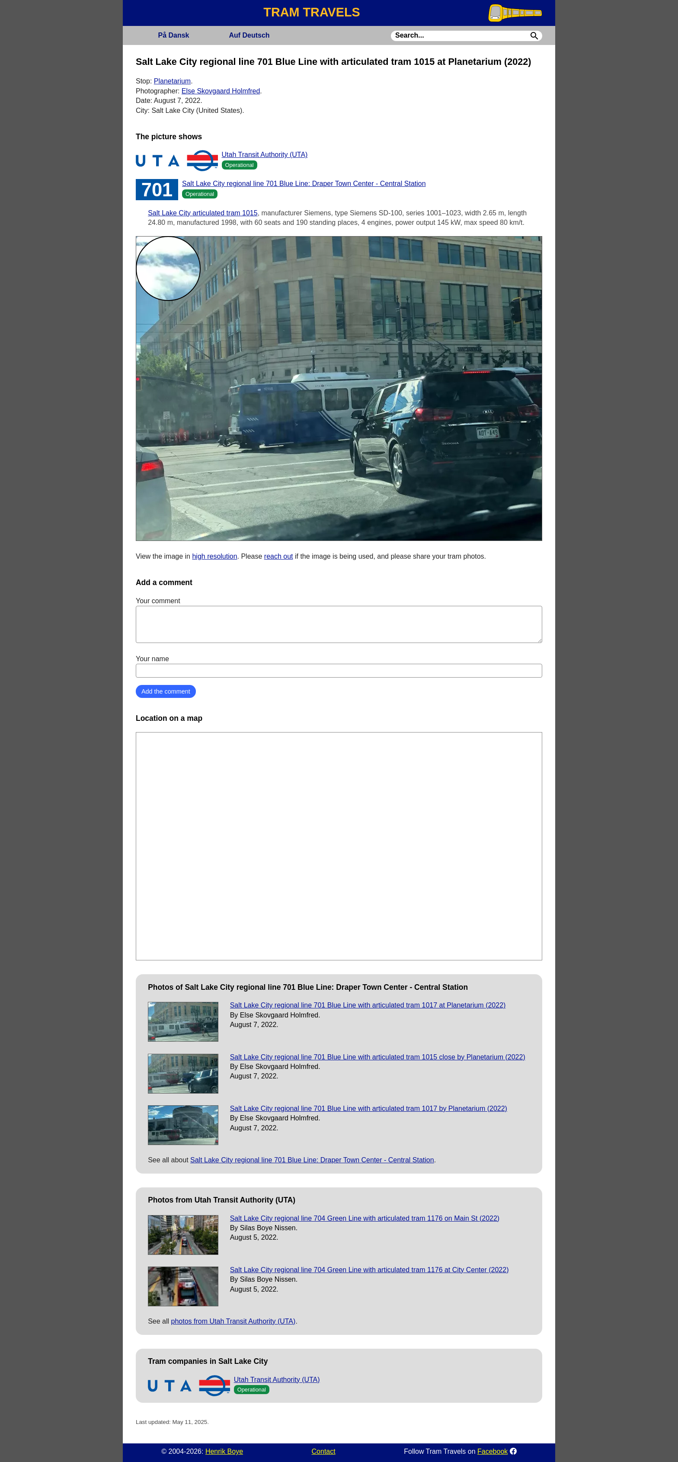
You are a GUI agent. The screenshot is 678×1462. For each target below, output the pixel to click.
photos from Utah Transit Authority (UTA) (233, 1321)
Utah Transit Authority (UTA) (265, 154)
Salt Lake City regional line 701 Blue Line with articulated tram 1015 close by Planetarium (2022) (377, 1057)
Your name (339, 666)
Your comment (339, 620)
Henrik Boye (224, 1451)
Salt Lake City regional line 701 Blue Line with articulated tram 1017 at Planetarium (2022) (368, 1005)
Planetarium (172, 81)
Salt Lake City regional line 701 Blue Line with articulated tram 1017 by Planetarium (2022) (368, 1108)
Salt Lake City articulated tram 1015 (202, 213)
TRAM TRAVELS (311, 12)
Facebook (492, 1451)
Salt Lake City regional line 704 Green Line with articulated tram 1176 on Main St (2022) (364, 1218)
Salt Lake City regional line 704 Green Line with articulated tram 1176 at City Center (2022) (369, 1269)
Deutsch (249, 35)
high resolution (214, 556)
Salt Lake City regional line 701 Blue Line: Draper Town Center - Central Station (304, 183)
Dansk (173, 35)
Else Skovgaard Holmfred (221, 91)
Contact (324, 1451)
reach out (278, 556)
